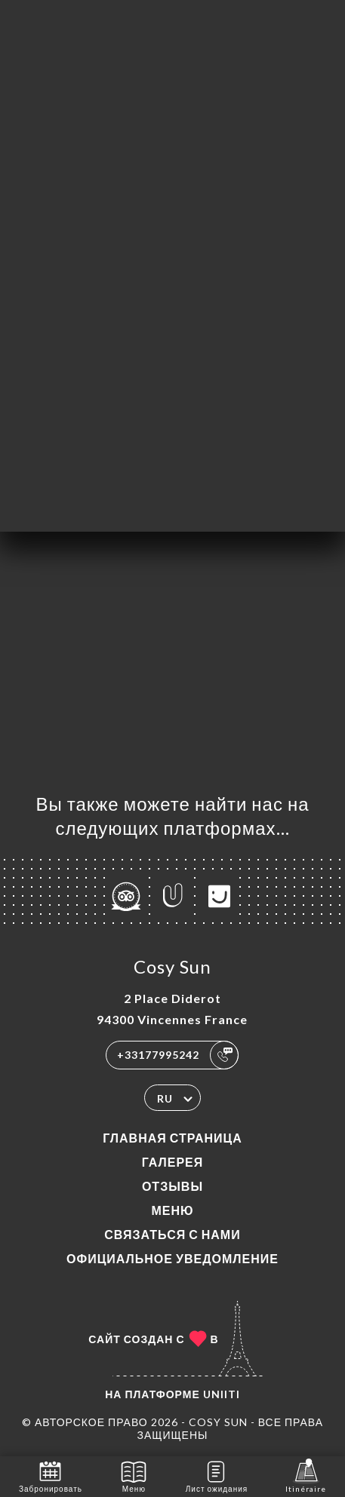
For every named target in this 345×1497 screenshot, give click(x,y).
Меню (172, 1210)
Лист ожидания (217, 1475)
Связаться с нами (172, 1234)
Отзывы (172, 1186)
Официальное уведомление (172, 1258)
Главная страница (172, 1137)
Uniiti (221, 1394)
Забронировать (50, 1475)
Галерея (173, 1162)
